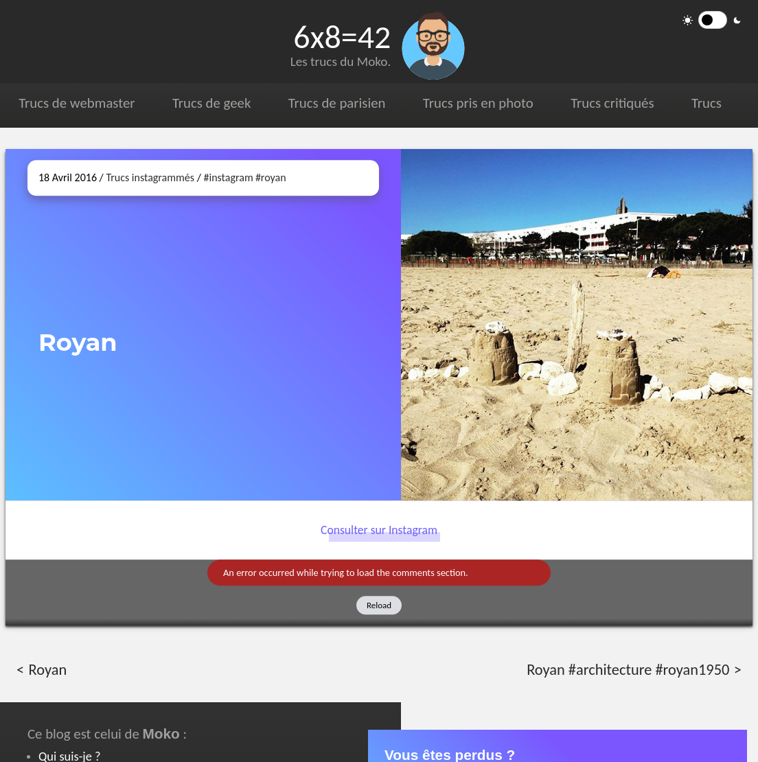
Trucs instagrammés (150, 177)
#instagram (228, 177)
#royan (270, 177)
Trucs (706, 103)
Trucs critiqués (611, 103)
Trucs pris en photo (477, 103)
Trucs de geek (211, 103)
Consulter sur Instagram (379, 530)
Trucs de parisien (336, 103)
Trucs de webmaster (77, 103)
